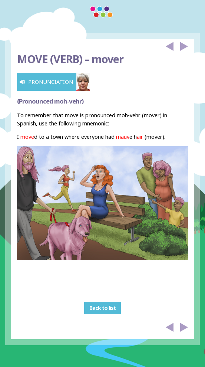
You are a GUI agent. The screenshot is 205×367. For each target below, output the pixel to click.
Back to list (102, 308)
